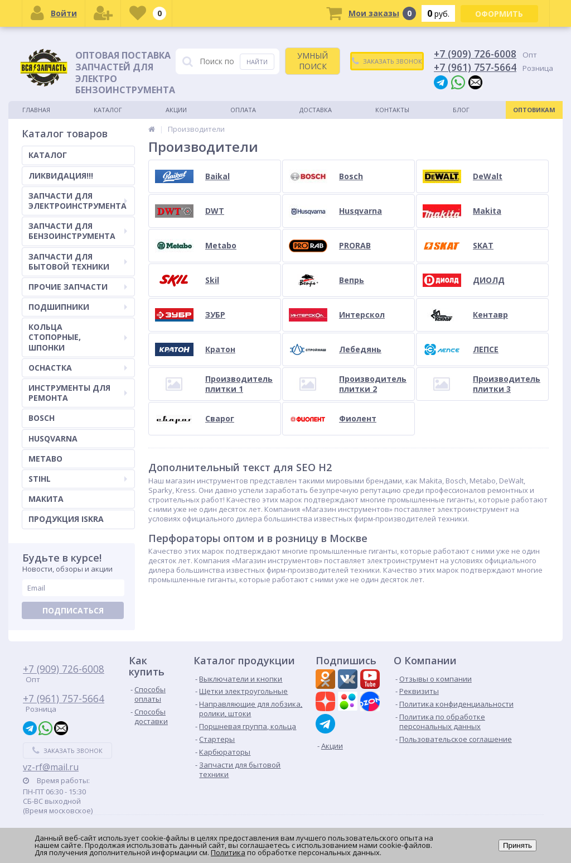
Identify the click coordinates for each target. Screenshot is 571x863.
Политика (228, 852)
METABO (45, 458)
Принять (517, 845)
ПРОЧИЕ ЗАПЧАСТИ (77, 286)
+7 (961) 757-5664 (475, 67)
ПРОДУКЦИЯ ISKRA (66, 519)
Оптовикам (534, 110)
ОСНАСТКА (77, 367)
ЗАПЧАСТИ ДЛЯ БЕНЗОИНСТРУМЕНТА (77, 230)
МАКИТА (46, 498)
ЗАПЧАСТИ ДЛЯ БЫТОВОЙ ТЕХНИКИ (77, 261)
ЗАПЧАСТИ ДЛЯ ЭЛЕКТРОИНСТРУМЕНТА (77, 200)
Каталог (108, 110)
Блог (461, 110)
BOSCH (41, 418)
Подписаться (73, 610)
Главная (36, 110)
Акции (176, 110)
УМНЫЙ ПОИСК (312, 60)
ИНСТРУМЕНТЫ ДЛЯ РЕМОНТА (77, 392)
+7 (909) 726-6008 (475, 53)
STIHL (77, 478)
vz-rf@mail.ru (51, 767)
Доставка (315, 110)
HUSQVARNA (53, 438)
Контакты (392, 110)
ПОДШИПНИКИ (77, 306)
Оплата (243, 110)
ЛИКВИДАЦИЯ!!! (60, 175)
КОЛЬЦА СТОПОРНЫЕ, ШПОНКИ (77, 337)
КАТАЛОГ (47, 155)
